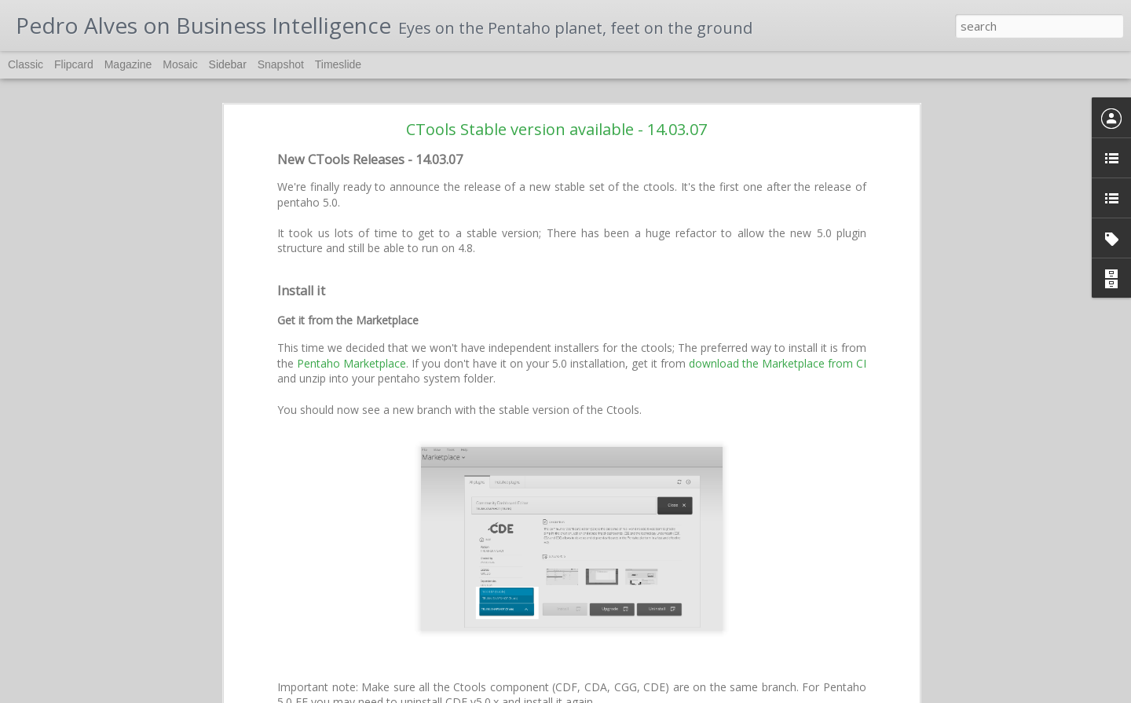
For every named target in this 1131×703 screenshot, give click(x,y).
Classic (25, 64)
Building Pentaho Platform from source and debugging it (141, 696)
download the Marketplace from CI (777, 270)
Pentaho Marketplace (351, 270)
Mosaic (180, 64)
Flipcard (73, 64)
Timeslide (338, 64)
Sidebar (228, 64)
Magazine (128, 64)
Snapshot (281, 64)
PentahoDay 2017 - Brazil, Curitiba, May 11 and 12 (133, 661)
